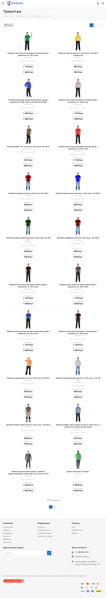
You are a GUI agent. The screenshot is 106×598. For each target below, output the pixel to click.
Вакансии (7, 536)
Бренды (75, 533)
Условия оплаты (43, 530)
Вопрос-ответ (77, 530)
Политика (7, 542)
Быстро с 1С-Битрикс (12, 581)
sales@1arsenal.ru (82, 557)
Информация (43, 523)
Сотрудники (8, 533)
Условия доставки (44, 533)
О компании (8, 527)
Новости (6, 530)
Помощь (40, 527)
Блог (73, 527)
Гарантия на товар (44, 536)
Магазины (7, 539)
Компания (8, 523)
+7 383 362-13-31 (82, 552)
